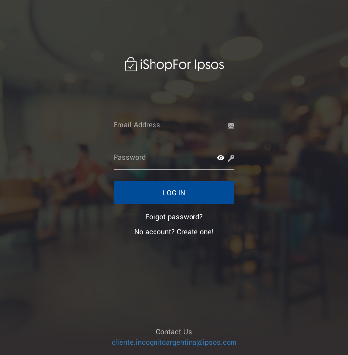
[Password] (174, 157)
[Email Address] (174, 124)
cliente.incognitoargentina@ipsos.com (174, 342)
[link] (174, 216)
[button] (221, 158)
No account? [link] (174, 231)
